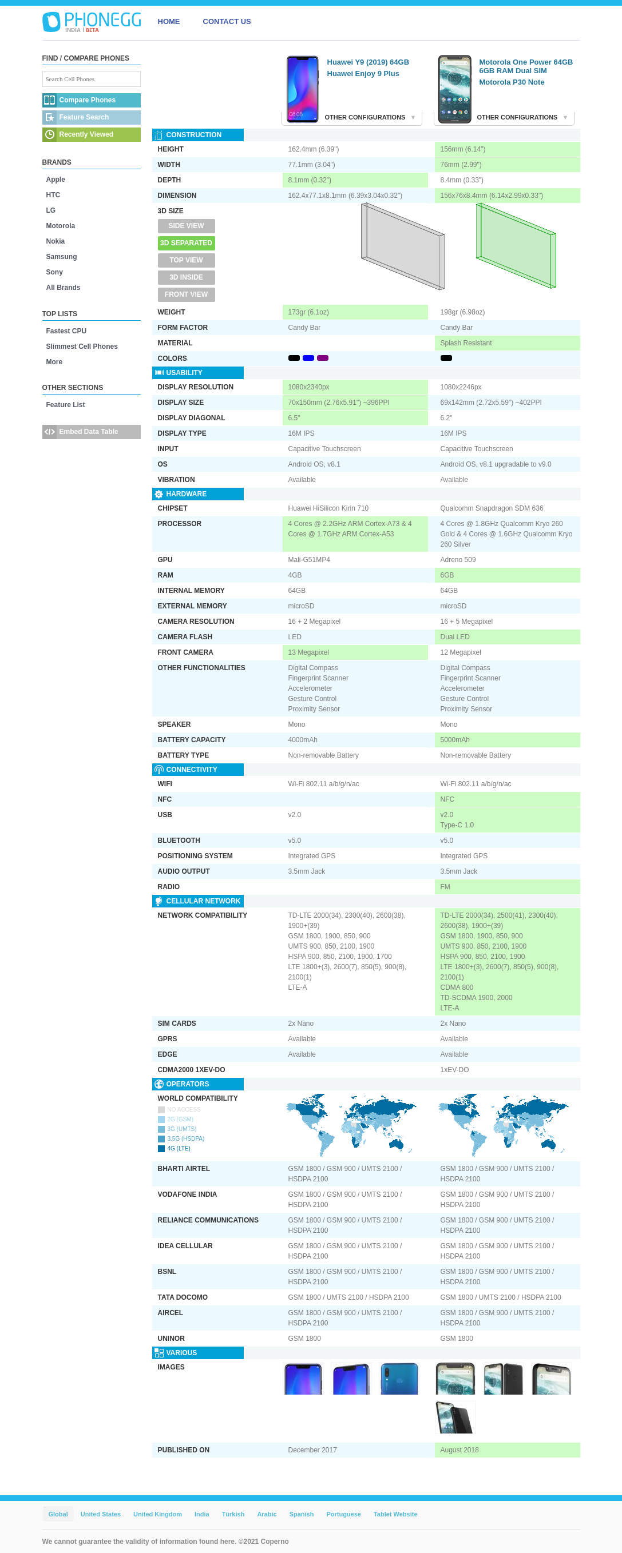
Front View (186, 294)
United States (101, 1514)
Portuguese (343, 1514)
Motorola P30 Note (512, 82)
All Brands (63, 288)
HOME (169, 21)
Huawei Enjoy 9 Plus (363, 73)
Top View (186, 260)
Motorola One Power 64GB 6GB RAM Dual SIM (526, 66)
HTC (53, 195)
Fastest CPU (66, 331)
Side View (186, 226)
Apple (55, 180)
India (202, 1514)
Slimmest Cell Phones (82, 347)
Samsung (61, 257)
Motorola (61, 226)
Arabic (266, 1514)
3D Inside (186, 277)
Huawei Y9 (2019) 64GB (368, 62)
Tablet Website (396, 1514)
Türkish (233, 1514)
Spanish (302, 1514)
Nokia (55, 241)
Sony (54, 272)
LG (51, 210)
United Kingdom (157, 1514)
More (54, 362)
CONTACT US (227, 21)
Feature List (65, 405)
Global (58, 1514)
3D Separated (186, 243)
